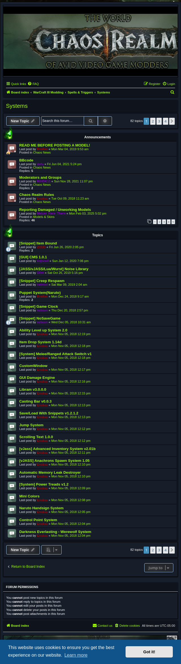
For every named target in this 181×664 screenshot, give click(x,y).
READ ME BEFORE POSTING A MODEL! (54, 145)
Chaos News (42, 152)
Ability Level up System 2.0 (43, 330)
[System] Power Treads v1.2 (43, 484)
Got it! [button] (149, 652)
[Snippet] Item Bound (38, 243)
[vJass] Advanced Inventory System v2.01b (57, 449)
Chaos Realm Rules (36, 195)
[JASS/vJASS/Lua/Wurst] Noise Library (54, 269)
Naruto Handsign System (41, 508)
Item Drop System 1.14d (40, 342)
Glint (40, 272)
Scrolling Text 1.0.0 (36, 437)
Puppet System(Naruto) (40, 292)
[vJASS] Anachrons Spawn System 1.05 (54, 460)
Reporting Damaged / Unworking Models (55, 209)
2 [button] (153, 121)
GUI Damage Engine (37, 377)
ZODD (41, 247)
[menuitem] (33, 83)
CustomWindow (33, 366)
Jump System (31, 425)
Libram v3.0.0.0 (32, 389)
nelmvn (42, 284)
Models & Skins (44, 217)
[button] (172, 121)
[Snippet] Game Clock (38, 306)
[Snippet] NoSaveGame (40, 318)
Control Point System (38, 520)
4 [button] (166, 121)
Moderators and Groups (40, 177)
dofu (40, 164)
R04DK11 (43, 181)
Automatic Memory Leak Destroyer (50, 472)
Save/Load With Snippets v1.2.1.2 (48, 413)
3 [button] (159, 121)
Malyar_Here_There (51, 213)
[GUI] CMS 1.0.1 (33, 257)
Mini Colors (29, 496)
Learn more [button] (76, 655)
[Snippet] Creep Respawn (41, 281)
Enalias (42, 149)
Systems (17, 106)
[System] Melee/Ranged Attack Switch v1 (55, 354)
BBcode (26, 160)
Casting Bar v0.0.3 (35, 401)
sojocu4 (43, 261)
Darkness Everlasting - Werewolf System (55, 532)
